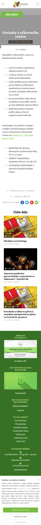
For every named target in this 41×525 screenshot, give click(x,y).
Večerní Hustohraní (20, 466)
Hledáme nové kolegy (15, 241)
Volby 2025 (20, 441)
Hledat (38, 4)
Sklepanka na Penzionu (20, 460)
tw (27, 202)
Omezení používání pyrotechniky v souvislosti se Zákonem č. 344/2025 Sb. (19, 276)
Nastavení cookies (20, 522)
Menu (2, 4)
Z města (23, 50)
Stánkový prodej (20, 438)
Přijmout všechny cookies (20, 510)
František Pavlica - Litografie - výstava (20, 454)
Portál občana (20, 421)
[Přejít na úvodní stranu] (20, 4)
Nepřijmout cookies (20, 516)
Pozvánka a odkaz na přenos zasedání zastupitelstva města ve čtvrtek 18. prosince (20, 314)
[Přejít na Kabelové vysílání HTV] (20, 349)
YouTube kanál (20, 393)
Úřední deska (20, 424)
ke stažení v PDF (20, 361)
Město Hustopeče (20, 406)
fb (22, 202)
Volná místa (20, 434)
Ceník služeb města (20, 431)
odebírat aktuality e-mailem (22, 191)
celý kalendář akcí (20, 470)
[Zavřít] (38, 479)
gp (32, 202)
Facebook (20, 410)
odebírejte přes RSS (22, 197)
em (36, 202)
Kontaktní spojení (20, 427)
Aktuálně (11, 14)
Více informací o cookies (24, 488)
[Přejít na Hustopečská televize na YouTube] (20, 381)
